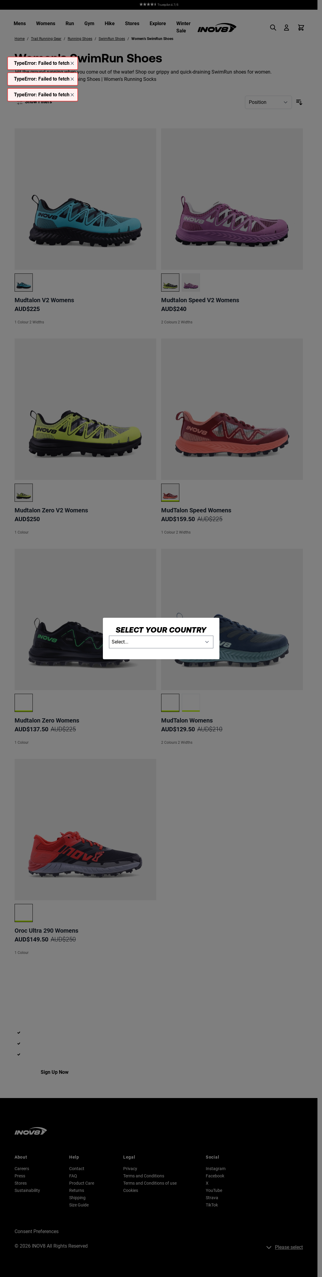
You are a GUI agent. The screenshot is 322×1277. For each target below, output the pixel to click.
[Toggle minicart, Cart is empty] (301, 27)
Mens (20, 23)
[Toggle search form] (275, 27)
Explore (158, 23)
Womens (45, 23)
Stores (132, 23)
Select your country (161, 629)
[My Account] (286, 27)
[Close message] (72, 63)
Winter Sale (183, 27)
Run (70, 23)
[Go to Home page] (217, 27)
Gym (89, 23)
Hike (110, 23)
